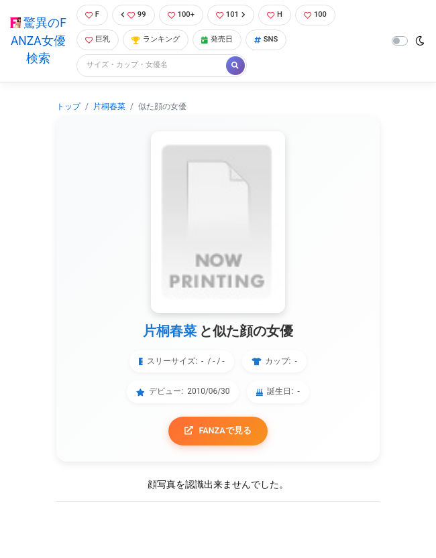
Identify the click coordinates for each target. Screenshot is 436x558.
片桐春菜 (109, 106)
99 (133, 14)
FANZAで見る (217, 430)
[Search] (152, 65)
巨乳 (97, 39)
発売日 (217, 39)
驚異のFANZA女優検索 (38, 40)
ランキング (155, 39)
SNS (266, 39)
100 (315, 14)
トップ (68, 106)
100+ (181, 14)
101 (231, 14)
